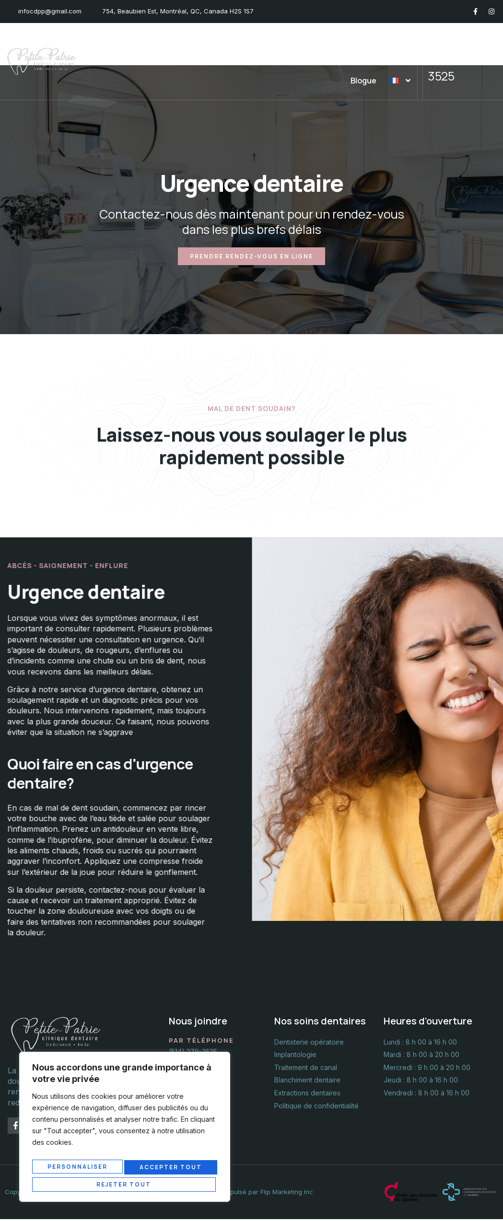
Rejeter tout (170, 1169)
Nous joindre (387, 42)
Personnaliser (78, 1169)
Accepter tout (125, 1184)
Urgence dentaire (318, 42)
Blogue (364, 80)
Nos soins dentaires (235, 42)
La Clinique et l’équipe (144, 42)
